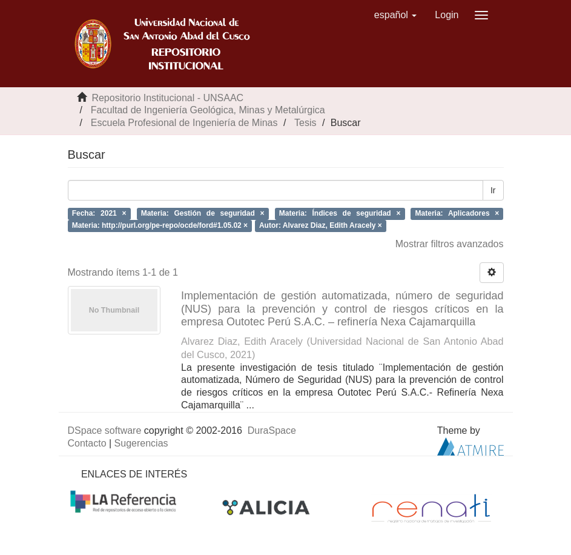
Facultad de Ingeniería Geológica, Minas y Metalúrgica (208, 110)
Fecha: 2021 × (99, 213)
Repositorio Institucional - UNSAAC (167, 98)
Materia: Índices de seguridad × (340, 213)
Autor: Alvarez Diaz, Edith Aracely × (320, 226)
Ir (493, 190)
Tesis (305, 123)
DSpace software (105, 430)
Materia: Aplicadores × (457, 213)
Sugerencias (141, 443)
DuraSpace (272, 430)
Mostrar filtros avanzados (449, 244)
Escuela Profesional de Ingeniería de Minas (184, 123)
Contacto (87, 443)
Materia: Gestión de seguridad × (203, 213)
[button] (395, 15)
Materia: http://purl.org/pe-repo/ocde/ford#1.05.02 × (160, 226)
